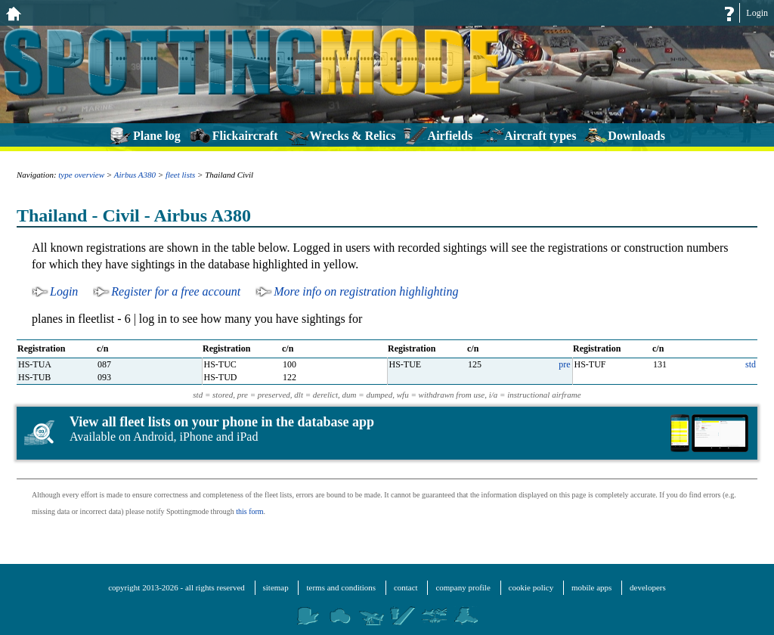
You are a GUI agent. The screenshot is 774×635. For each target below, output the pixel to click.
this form (249, 511)
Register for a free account (175, 291)
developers (648, 587)
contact (406, 587)
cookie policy (531, 587)
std (750, 364)
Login (757, 13)
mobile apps (591, 587)
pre (564, 364)
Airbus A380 (135, 174)
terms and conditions (341, 587)
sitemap (276, 587)
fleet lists (180, 174)
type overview (81, 174)
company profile (462, 587)
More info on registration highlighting (366, 291)
